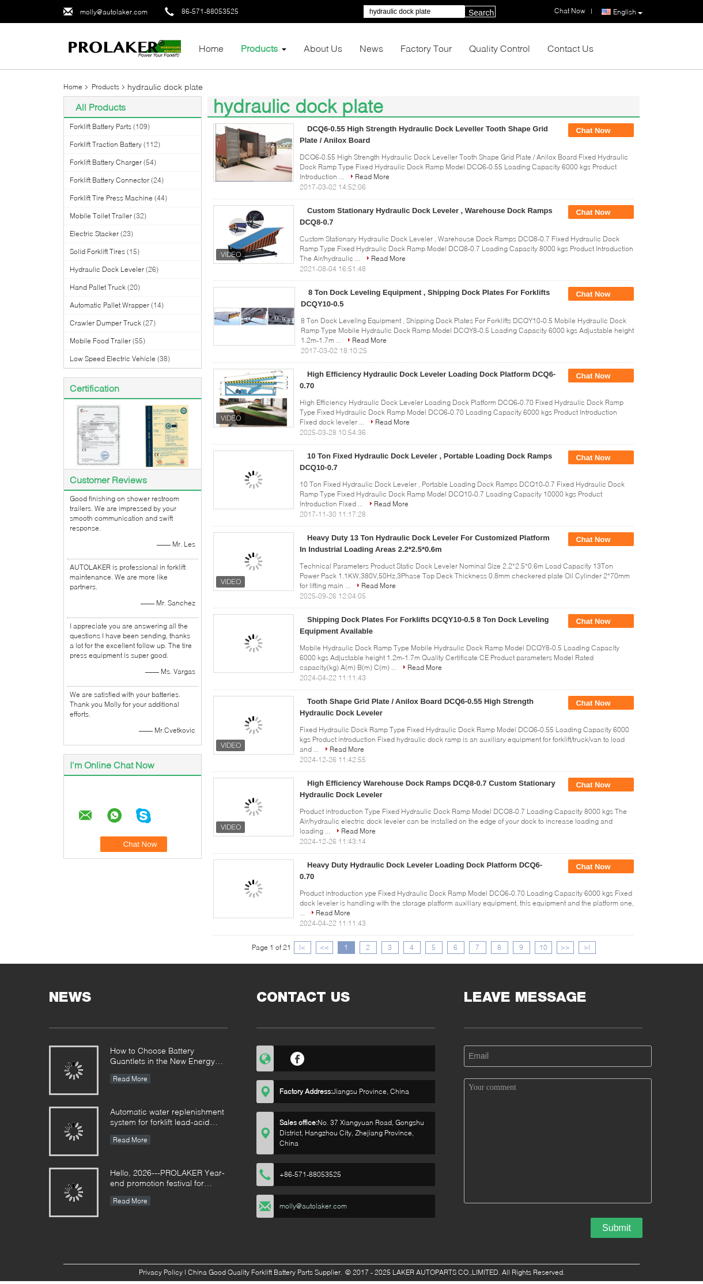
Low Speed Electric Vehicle (113, 358)
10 (543, 947)
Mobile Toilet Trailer (101, 215)
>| (587, 947)
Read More (372, 176)
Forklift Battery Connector (109, 180)
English (627, 12)
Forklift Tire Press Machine (111, 198)
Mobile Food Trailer (100, 340)
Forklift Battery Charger (106, 162)
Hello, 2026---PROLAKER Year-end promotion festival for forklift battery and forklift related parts (167, 1179)
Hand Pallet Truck (98, 287)
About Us (323, 48)
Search (481, 12)
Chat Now (601, 131)
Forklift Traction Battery (106, 144)
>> (565, 947)
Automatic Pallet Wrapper (109, 305)
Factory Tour (426, 48)
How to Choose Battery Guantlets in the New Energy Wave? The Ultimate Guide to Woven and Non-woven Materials (163, 1057)
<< (324, 947)
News (371, 48)
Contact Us (570, 48)
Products (259, 48)
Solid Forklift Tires (97, 251)
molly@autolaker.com (114, 11)
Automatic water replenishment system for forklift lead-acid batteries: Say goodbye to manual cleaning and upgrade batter (167, 1118)
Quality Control (499, 48)
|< (302, 947)
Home (211, 48)
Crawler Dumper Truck (105, 323)
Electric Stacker (94, 233)
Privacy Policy (161, 1272)
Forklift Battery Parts (100, 126)
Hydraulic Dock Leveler (107, 269)
